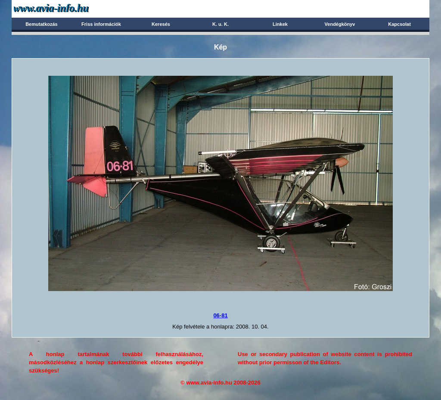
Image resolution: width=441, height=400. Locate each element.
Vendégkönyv (340, 24)
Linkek (280, 24)
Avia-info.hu (66, 8)
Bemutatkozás (41, 24)
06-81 (220, 315)
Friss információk (101, 24)
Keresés (161, 24)
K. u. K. (220, 24)
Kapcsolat (399, 24)
